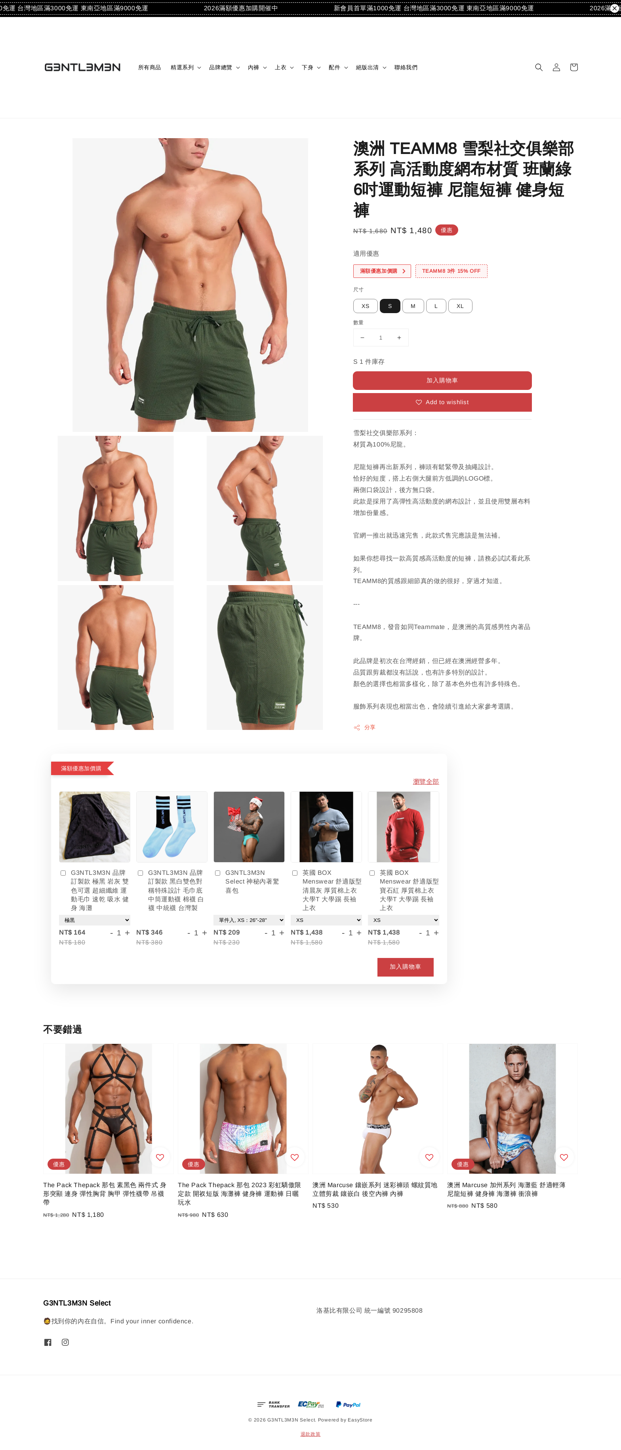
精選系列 (182, 67)
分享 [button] (364, 727)
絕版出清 (367, 67)
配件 (334, 67)
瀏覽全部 (426, 781)
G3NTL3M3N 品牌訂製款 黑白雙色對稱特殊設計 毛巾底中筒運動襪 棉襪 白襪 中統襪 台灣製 (170, 890)
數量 (358, 322)
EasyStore (360, 1420)
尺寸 (358, 290)
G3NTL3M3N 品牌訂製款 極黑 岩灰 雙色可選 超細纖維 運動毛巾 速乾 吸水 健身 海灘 (94, 890)
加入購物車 (442, 380)
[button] (539, 67)
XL (460, 306)
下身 (307, 67)
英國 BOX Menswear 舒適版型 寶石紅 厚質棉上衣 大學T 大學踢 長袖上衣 (403, 890)
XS (366, 306)
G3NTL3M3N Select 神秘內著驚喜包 (246, 881)
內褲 (253, 67)
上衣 (280, 67)
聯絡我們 (405, 67)
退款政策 (311, 1434)
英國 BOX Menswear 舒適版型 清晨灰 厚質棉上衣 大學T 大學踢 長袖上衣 (326, 890)
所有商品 (149, 67)
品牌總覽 (220, 67)
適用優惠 (366, 253)
